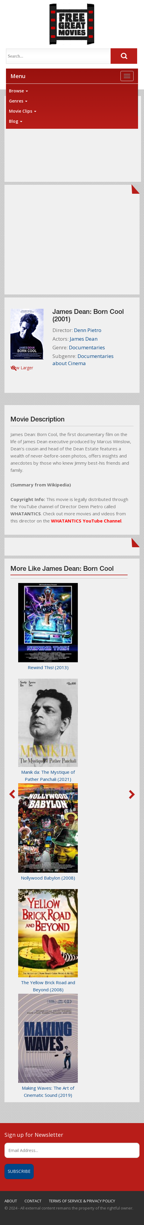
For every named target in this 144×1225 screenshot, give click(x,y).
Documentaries (87, 347)
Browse (18, 91)
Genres (18, 101)
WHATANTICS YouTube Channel (86, 521)
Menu (17, 76)
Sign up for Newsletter (33, 1134)
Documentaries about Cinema (83, 360)
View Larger (21, 367)
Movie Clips (22, 111)
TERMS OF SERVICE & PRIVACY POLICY (82, 1201)
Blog (15, 121)
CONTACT (32, 1201)
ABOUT (10, 1201)
